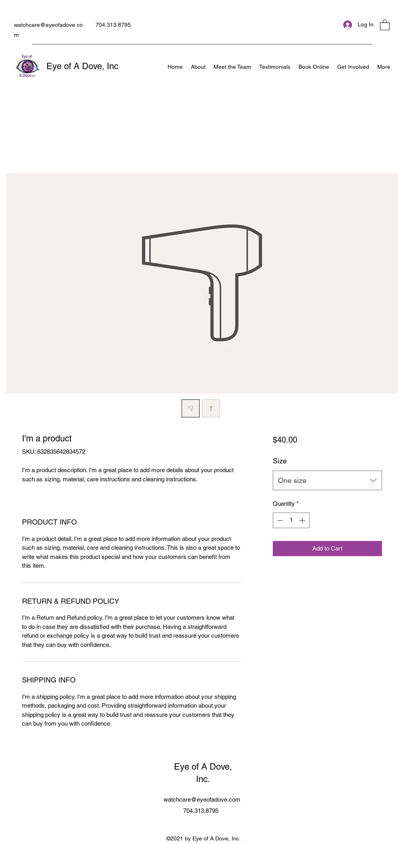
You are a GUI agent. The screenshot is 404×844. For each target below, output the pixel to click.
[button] (385, 24)
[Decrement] (279, 520)
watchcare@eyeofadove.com (202, 799)
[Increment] (303, 520)
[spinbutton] (291, 520)
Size (280, 461)
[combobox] (327, 481)
